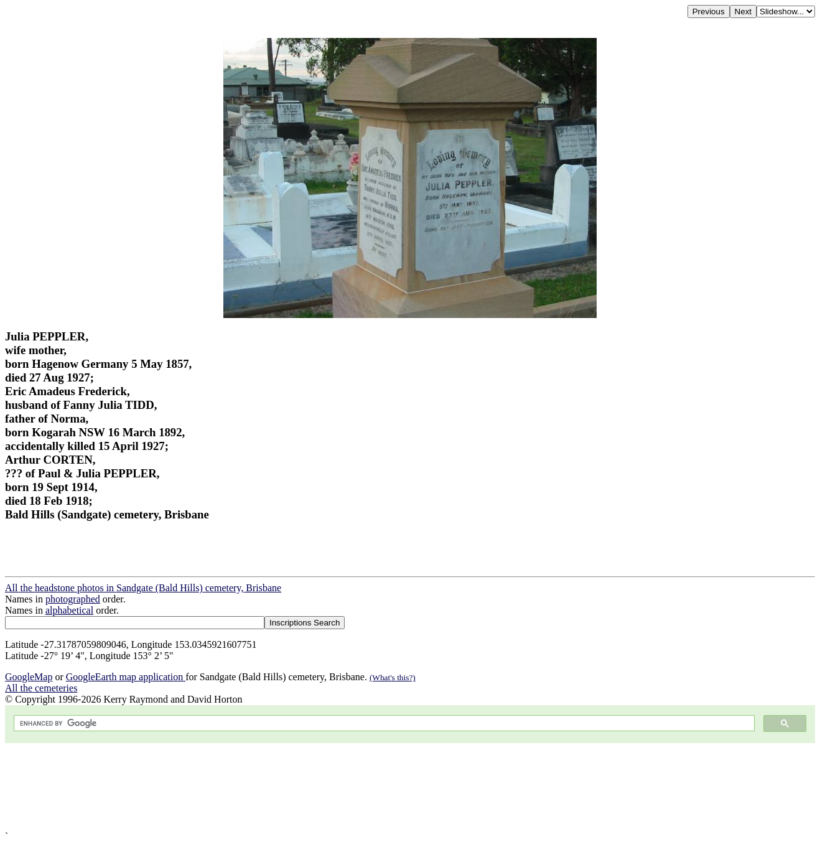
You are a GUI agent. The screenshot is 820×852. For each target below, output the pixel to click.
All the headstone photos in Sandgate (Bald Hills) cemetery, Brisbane (143, 588)
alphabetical (69, 610)
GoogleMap (28, 677)
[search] (383, 723)
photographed (72, 599)
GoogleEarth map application (125, 677)
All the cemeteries (41, 688)
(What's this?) (393, 677)
